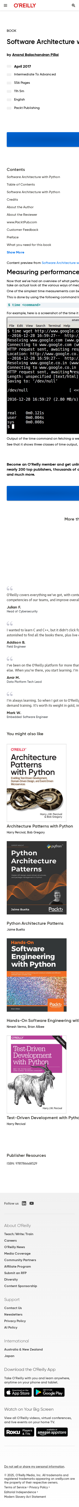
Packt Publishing (27, 108)
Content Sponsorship (20, 1286)
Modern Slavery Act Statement (25, 1497)
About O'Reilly (17, 1225)
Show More (15, 252)
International (16, 1340)
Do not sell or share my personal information (34, 1466)
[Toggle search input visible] (73, 5)
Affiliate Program (17, 1266)
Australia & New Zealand (23, 1349)
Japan (9, 1356)
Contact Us (13, 1308)
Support (12, 1299)
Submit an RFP (15, 1273)
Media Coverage (17, 1253)
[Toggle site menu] (5, 5)
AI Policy (10, 1327)
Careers (10, 1240)
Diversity (11, 1279)
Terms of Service (15, 1487)
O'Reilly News (14, 1247)
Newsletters (13, 1314)
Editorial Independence (20, 1492)
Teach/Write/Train (18, 1234)
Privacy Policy (15, 1321)
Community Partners (20, 1260)
